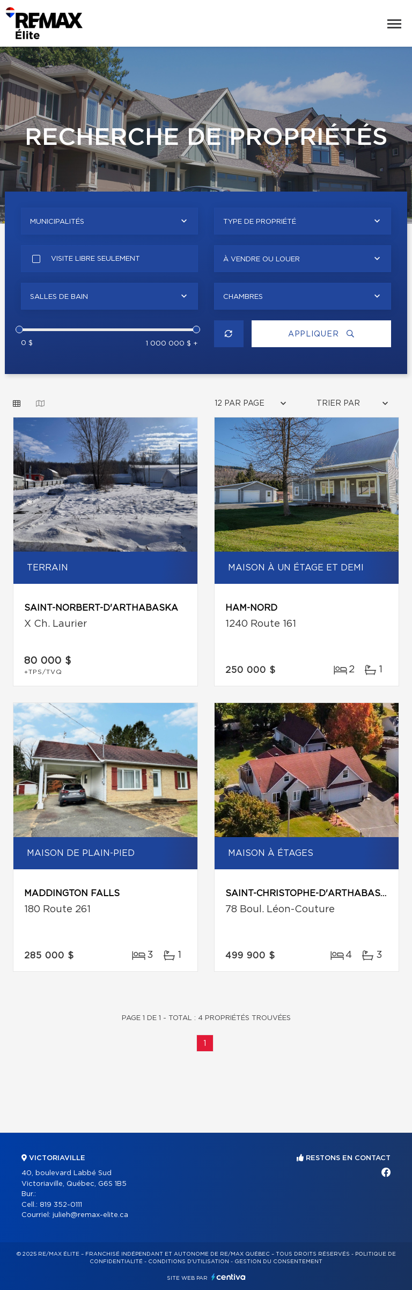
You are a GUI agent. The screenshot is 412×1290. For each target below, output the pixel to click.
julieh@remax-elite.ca (90, 1215)
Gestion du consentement (278, 1261)
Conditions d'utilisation (188, 1261)
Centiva (228, 1276)
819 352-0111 (61, 1204)
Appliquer (321, 334)
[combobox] (109, 221)
